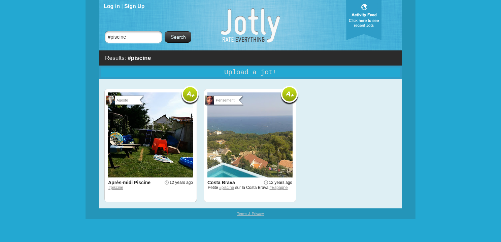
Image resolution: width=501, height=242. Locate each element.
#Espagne (278, 187)
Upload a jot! (250, 72)
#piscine (115, 187)
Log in (112, 6)
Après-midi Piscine (129, 182)
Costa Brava (221, 182)
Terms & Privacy (250, 214)
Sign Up (134, 6)
